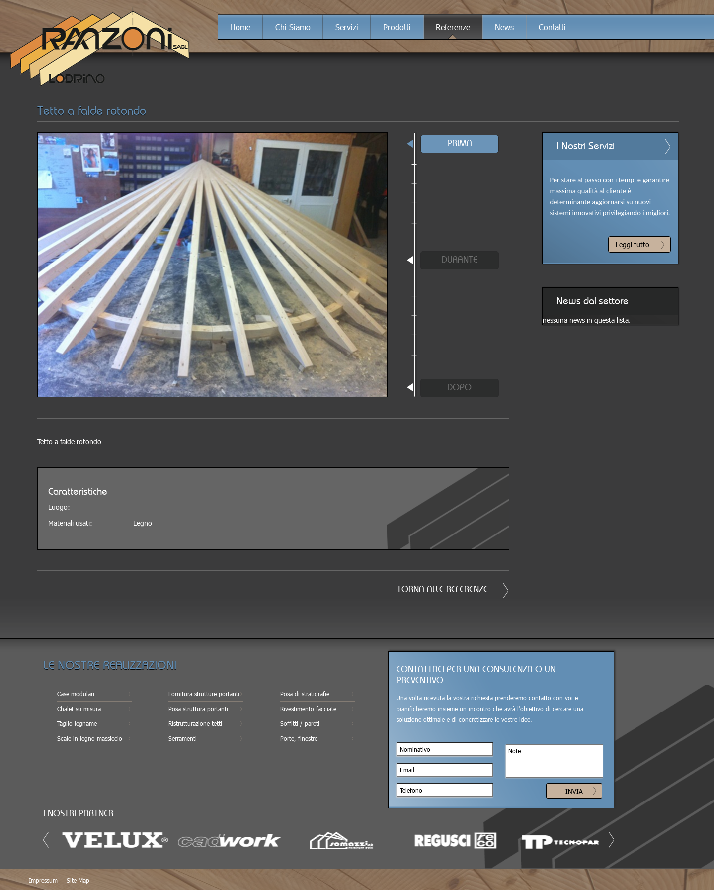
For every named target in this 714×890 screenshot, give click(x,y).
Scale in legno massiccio (89, 738)
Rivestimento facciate (308, 708)
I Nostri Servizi (585, 146)
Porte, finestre (298, 738)
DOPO (459, 387)
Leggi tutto (632, 244)
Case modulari (75, 694)
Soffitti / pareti (299, 723)
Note (554, 761)
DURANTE (459, 260)
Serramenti (182, 738)
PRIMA (459, 143)
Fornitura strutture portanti (203, 694)
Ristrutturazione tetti (195, 723)
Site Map (78, 880)
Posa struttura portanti (198, 708)
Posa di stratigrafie (304, 694)
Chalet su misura (79, 708)
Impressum (43, 880)
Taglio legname (77, 723)
